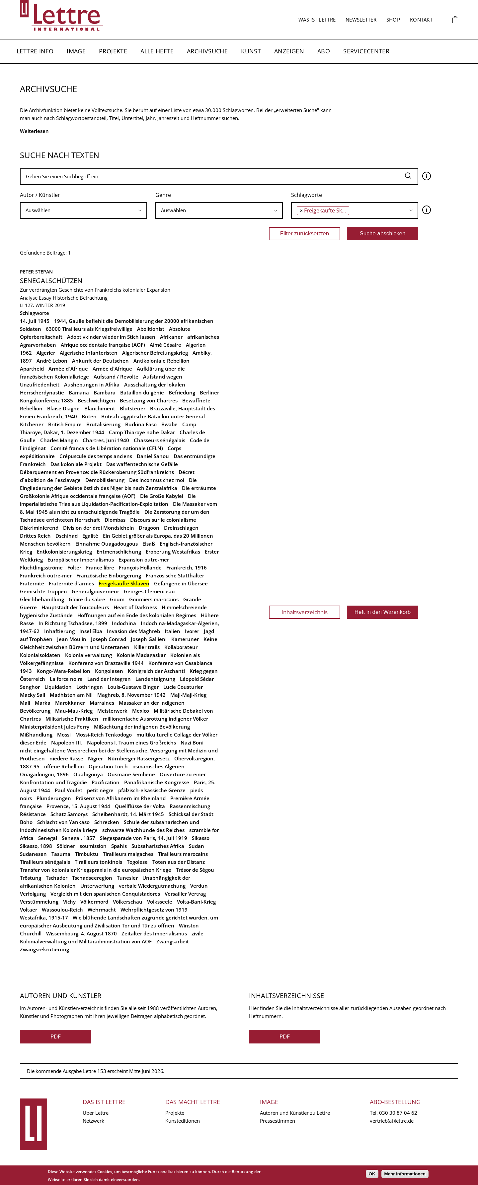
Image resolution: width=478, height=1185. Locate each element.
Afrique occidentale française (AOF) (103, 344)
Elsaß (148, 543)
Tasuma (60, 854)
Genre (163, 195)
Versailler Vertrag (185, 893)
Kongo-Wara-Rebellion (63, 671)
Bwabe (169, 424)
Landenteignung (155, 679)
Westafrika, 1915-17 (44, 917)
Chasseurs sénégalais (159, 440)
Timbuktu (86, 854)
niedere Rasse (66, 758)
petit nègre (100, 790)
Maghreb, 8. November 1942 (131, 694)
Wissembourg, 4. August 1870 (81, 933)
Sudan (196, 846)
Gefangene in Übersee (181, 583)
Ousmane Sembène (131, 774)
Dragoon (149, 527)
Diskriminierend (39, 527)
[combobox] (83, 210)
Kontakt (421, 19)
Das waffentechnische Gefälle (142, 464)
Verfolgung (33, 893)
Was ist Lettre (317, 19)
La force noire (66, 679)
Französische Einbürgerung (108, 575)
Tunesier (127, 877)
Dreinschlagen (181, 527)
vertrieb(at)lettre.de (392, 1120)
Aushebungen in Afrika (92, 384)
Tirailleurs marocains (183, 854)
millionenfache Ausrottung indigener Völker (155, 718)
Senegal (47, 838)
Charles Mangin (59, 440)
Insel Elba (90, 631)
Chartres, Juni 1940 (106, 440)
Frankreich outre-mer (46, 575)
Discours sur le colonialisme (163, 519)
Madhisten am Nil (71, 694)
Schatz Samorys (69, 814)
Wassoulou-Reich (62, 909)
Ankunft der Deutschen (100, 360)
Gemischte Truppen (43, 591)
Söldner (66, 846)
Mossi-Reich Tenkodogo (103, 734)
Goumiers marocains (154, 599)
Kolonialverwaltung (88, 655)
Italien (172, 631)
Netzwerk (93, 1120)
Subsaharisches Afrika (157, 846)
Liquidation (58, 686)
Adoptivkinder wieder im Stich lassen (111, 336)
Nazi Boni (192, 742)
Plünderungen (54, 798)
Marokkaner (70, 702)
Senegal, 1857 (78, 838)
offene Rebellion (64, 766)
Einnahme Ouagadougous (106, 543)
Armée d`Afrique (68, 368)
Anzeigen (289, 51)
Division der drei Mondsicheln (98, 527)
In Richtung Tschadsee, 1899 (73, 623)
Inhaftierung (59, 631)
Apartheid (32, 368)
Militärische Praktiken (71, 718)
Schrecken (106, 822)
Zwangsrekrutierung (44, 949)
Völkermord (94, 901)
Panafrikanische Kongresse (156, 782)
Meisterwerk (112, 710)
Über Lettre (96, 1112)
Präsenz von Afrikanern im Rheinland (121, 798)
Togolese (137, 862)
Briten (89, 416)
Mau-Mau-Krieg (74, 710)
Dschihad (66, 535)
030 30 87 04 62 (398, 1112)
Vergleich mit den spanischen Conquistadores (105, 893)
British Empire (65, 424)
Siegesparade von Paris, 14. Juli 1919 (143, 838)
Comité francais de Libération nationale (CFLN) (106, 448)
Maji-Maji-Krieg (188, 694)
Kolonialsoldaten (40, 655)
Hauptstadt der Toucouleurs (75, 607)
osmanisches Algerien (158, 766)
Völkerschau (127, 901)
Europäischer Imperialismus (80, 559)
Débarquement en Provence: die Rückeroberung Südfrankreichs (97, 472)
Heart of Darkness (135, 607)
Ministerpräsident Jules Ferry (54, 726)
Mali (25, 702)
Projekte (113, 51)
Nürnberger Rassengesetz (139, 758)
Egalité (90, 535)
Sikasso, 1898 (36, 846)
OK (372, 1173)
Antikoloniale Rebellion (161, 360)
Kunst (251, 51)
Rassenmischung (190, 806)
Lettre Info (35, 51)
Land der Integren (109, 679)
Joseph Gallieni (149, 639)
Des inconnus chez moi (156, 480)
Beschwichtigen (96, 400)
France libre (100, 567)
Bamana (79, 392)
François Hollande (140, 567)
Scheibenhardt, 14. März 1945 (128, 814)
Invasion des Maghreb (133, 631)
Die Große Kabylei (161, 496)
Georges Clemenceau (149, 591)
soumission (93, 846)
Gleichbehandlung (42, 599)
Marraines (102, 702)
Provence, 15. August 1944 (78, 806)
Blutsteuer (132, 408)
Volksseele (159, 901)
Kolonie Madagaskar (141, 655)
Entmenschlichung (119, 551)
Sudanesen (33, 854)
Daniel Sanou (153, 456)
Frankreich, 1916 (186, 567)
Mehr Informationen (405, 1173)
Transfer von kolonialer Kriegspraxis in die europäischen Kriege (95, 869)
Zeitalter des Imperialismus (154, 933)
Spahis (119, 846)
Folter (74, 567)
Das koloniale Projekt (76, 464)
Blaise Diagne (63, 408)
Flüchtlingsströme (41, 567)
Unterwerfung (97, 885)
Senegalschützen (51, 280)
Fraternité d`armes (71, 583)
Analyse (29, 297)
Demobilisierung (104, 480)
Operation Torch (108, 766)
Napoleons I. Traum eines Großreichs (131, 742)
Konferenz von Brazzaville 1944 (106, 663)
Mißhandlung (36, 734)
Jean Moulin (71, 639)
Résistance (33, 814)
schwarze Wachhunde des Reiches (143, 830)
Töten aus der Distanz (178, 862)
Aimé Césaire (165, 344)
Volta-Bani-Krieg (196, 901)
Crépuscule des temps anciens (95, 456)
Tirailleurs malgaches (128, 854)
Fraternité (32, 583)
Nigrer (95, 758)
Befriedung (182, 392)
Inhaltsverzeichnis (304, 612)
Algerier (46, 352)
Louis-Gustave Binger (133, 686)
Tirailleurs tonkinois (98, 862)
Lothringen (89, 686)
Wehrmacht (102, 909)
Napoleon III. (66, 742)
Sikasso (200, 838)
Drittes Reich (35, 535)
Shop (393, 19)
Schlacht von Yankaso (63, 822)
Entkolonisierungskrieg (64, 551)
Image (76, 51)
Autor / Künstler (40, 195)
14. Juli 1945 (34, 321)
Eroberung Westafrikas (173, 551)
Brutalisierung (103, 424)
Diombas (115, 519)
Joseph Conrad (108, 639)
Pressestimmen (277, 1120)
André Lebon (52, 360)
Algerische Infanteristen (89, 352)
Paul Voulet (68, 790)
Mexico (140, 710)
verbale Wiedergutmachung (152, 885)
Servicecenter (366, 51)
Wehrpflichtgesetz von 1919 (154, 909)
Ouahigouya (88, 774)
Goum (117, 599)
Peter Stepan (36, 271)
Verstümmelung (39, 901)
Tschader (56, 877)
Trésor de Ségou (195, 869)
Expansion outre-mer (144, 559)
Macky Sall (32, 694)
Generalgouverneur (95, 591)
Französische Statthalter (175, 575)
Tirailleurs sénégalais (45, 862)
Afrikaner (171, 336)
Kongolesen (109, 671)
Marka (42, 702)
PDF (55, 1036)
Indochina (124, 623)
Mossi (64, 734)
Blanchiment (99, 408)
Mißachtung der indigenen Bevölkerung (142, 726)
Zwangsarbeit (172, 941)
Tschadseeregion (92, 877)
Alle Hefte (157, 51)
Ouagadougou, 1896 (44, 774)
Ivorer (192, 631)
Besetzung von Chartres (149, 400)
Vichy (69, 901)
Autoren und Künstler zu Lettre (295, 1112)
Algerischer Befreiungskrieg (155, 352)
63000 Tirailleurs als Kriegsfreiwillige (89, 329)
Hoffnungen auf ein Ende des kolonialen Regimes (136, 615)
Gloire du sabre (87, 599)
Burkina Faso (141, 424)
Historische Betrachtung (80, 297)
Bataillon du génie (142, 392)
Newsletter (361, 19)
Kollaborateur (181, 647)
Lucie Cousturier (183, 686)
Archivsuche (207, 51)
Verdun (199, 885)
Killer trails (147, 647)
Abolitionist (150, 329)
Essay (45, 297)
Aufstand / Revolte (116, 376)
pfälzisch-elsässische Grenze (152, 790)
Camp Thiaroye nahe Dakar (142, 432)
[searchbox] (83, 210)
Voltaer (28, 909)
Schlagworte (306, 195)
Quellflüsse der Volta (140, 806)
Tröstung (30, 877)
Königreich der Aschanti (156, 671)
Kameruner (185, 639)
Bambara (105, 392)
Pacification (106, 782)
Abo (323, 51)
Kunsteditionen (182, 1120)
